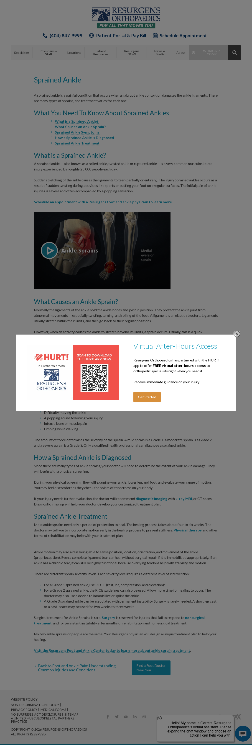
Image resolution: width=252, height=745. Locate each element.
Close (237, 334)
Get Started (147, 397)
